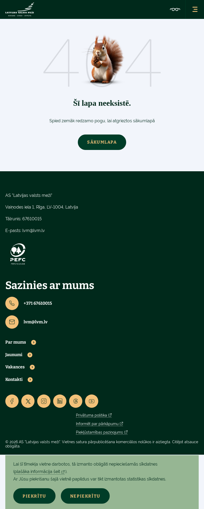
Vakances (15, 367)
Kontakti (14, 379)
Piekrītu (34, 496)
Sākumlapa (102, 142)
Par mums (15, 342)
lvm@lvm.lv (33, 230)
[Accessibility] (175, 9)
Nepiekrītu (85, 496)
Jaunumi (13, 355)
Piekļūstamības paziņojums (99, 432)
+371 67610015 (28, 303)
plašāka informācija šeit (37, 471)
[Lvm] (19, 9)
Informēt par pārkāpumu (97, 424)
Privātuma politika (91, 415)
